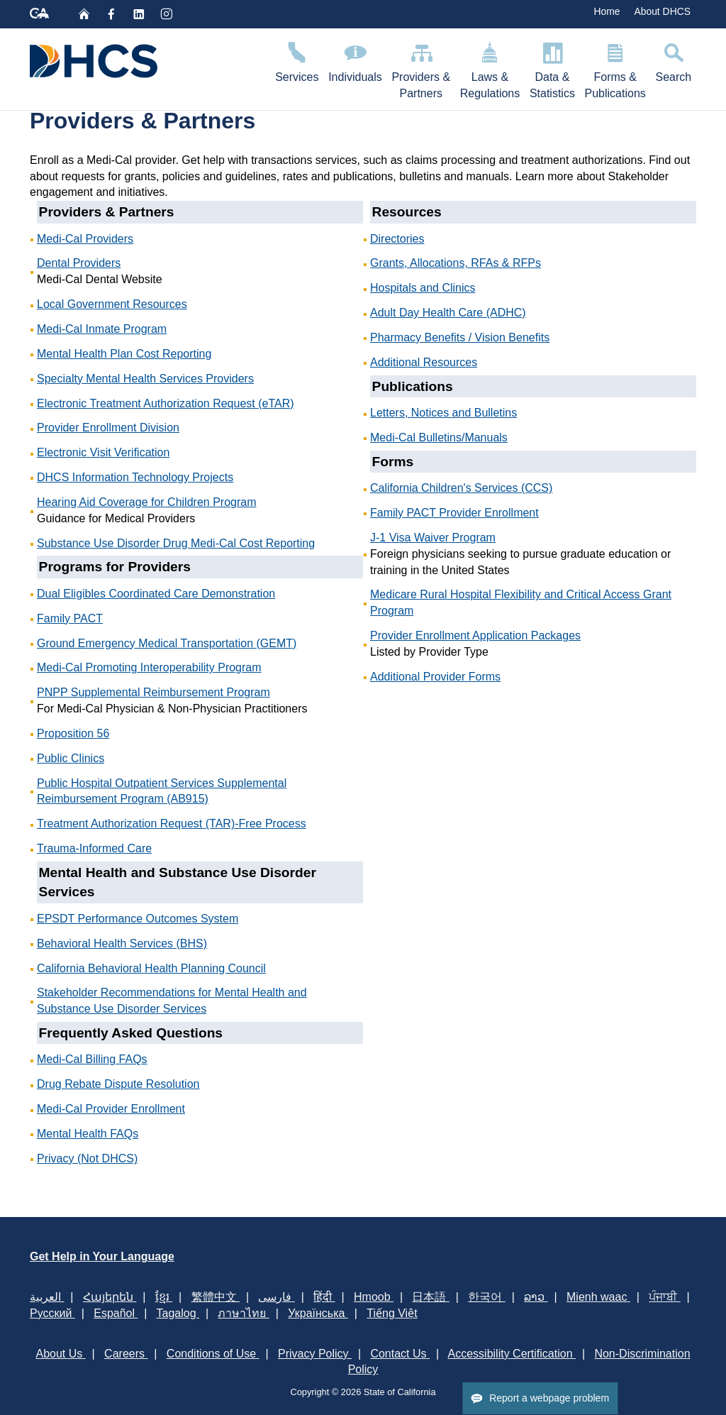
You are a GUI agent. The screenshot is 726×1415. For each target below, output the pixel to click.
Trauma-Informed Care (94, 848)
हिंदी (324, 1297)
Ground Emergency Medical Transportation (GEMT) (166, 643)
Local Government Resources (112, 304)
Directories (397, 239)
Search (673, 60)
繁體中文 (215, 1297)
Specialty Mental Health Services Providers (145, 379)
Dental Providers (79, 263)
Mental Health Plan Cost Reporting (124, 354)
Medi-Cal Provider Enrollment (111, 1109)
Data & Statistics (552, 68)
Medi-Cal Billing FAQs (92, 1059)
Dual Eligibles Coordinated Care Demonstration (156, 594)
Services (296, 60)
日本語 (430, 1297)
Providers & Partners (421, 68)
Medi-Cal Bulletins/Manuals (439, 437)
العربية (47, 1297)
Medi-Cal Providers (85, 239)
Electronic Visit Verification (103, 452)
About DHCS (662, 11)
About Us (60, 1354)
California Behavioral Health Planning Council (151, 968)
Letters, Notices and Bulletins (443, 413)
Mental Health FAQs (87, 1134)
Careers (125, 1354)
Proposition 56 (73, 733)
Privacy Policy (315, 1354)
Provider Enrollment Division (108, 428)
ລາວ (535, 1297)
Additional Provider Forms (435, 677)
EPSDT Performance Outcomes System (137, 919)
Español (116, 1313)
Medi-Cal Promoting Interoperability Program (149, 667)
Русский (52, 1313)
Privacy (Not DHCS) (87, 1158)
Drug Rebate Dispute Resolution (118, 1084)
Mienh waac (598, 1297)
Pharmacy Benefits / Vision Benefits (459, 337)
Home (606, 11)
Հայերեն (109, 1297)
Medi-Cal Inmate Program (102, 329)
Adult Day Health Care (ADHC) (448, 313)
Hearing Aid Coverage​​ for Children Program (146, 502)
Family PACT (70, 618)
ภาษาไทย (243, 1313)
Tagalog (178, 1313)
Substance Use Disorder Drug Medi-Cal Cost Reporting (176, 543)
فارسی (276, 1297)
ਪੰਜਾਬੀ (664, 1297)
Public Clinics (70, 758)
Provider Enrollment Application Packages (475, 635)
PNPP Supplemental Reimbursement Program (153, 692)
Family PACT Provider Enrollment (454, 513)
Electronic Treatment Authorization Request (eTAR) (165, 403)
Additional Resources (423, 362)
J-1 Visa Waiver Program (433, 538)
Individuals (354, 60)
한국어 (486, 1297)
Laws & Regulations (490, 68)
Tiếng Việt (392, 1313)
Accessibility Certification (512, 1354)
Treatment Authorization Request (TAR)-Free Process (171, 823)
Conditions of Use (213, 1354)
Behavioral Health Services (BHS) (122, 943)
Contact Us (400, 1354)
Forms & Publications (615, 68)
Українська (318, 1313)
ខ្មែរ (163, 1297)
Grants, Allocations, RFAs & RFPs (455, 263)
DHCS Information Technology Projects (135, 477)
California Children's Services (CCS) (461, 488)
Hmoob (373, 1297)
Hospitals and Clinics (423, 288)
